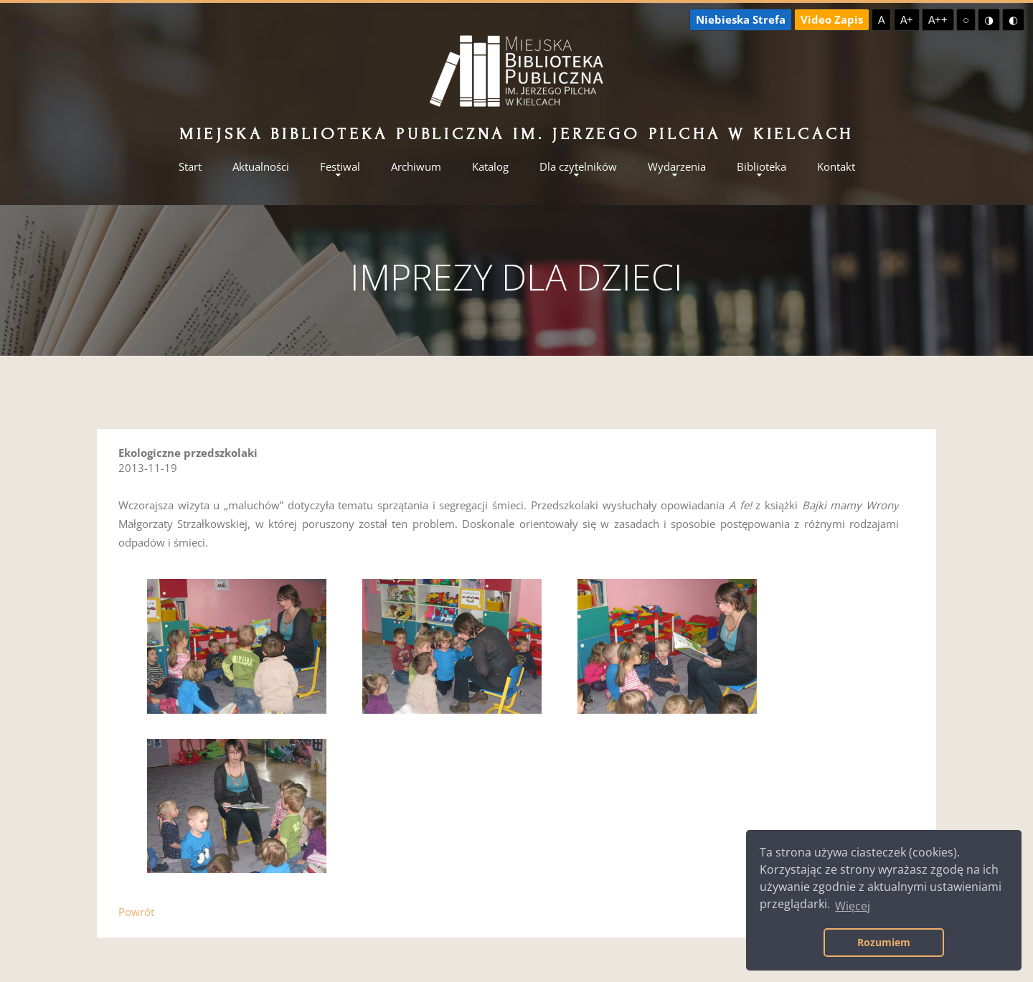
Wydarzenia (677, 166)
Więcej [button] (852, 906)
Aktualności (260, 166)
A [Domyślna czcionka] (881, 19)
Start (190, 166)
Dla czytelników (578, 166)
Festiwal (340, 166)
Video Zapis (832, 19)
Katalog (490, 166)
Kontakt (836, 166)
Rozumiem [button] (883, 942)
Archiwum (416, 166)
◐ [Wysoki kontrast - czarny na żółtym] (1013, 19)
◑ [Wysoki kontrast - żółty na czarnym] (989, 19)
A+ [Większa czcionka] (906, 19)
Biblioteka (761, 166)
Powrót (136, 912)
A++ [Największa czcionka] (938, 19)
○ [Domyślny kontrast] (966, 19)
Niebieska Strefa (741, 19)
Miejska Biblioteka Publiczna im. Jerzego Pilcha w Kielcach (516, 133)
